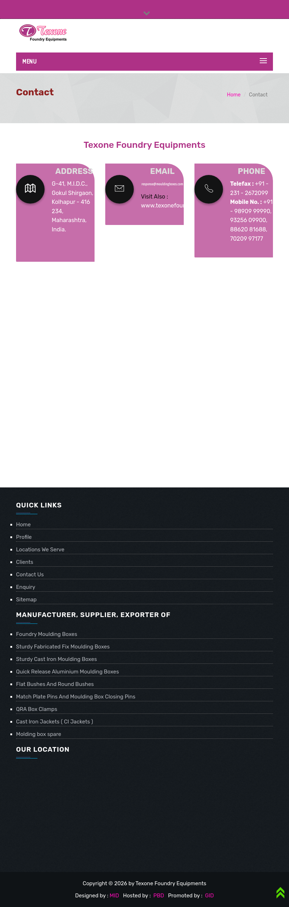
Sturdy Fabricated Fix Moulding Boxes (63, 646)
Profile (24, 537)
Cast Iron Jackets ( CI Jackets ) (54, 721)
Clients (24, 562)
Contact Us (30, 574)
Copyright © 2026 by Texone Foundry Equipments (145, 883)
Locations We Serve (40, 549)
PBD (158, 895)
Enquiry (25, 587)
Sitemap (26, 599)
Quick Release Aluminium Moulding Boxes (67, 671)
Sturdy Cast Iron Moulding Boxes (56, 659)
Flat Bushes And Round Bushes (55, 684)
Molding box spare (38, 734)
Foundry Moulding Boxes (46, 634)
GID (209, 895)
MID (114, 895)
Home (233, 95)
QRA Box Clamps (36, 709)
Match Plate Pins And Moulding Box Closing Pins (75, 696)
